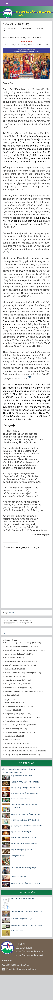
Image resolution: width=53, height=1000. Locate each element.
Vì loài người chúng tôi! (18, 876)
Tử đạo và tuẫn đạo (11, 729)
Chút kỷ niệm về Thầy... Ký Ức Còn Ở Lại (24, 820)
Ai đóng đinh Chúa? (17, 856)
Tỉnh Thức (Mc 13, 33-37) (13, 680)
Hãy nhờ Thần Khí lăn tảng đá (20, 832)
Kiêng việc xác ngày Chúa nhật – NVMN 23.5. (26, 911)
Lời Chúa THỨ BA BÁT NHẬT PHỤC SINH (25, 814)
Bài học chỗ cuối (10, 669)
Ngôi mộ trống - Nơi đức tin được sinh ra (24, 837)
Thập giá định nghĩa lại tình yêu (21, 850)
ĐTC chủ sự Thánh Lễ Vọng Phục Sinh (24, 793)
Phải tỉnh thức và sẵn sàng (14, 687)
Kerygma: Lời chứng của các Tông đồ (23, 804)
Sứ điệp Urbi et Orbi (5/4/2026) (12, 772)
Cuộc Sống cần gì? (11, 676)
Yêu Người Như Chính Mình (14, 706)
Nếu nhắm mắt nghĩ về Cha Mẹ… (16, 725)
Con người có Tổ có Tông (13, 684)
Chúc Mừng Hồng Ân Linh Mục (21, 919)
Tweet (5, 633)
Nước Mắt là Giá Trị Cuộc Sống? (16, 665)
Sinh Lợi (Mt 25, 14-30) (12, 743)
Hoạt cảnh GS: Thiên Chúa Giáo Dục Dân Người (21, 751)
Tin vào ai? (8, 710)
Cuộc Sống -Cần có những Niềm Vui (17, 646)
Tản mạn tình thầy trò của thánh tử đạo (18, 717)
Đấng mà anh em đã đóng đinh (21, 776)
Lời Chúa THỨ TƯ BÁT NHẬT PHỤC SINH (25, 782)
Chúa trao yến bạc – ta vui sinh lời (16, 747)
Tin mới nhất (26, 763)
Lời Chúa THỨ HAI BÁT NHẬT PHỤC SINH (25, 883)
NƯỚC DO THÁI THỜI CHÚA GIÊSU (23, 898)
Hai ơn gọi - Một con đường (19, 799)
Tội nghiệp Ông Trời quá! (13, 714)
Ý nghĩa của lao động (12, 721)
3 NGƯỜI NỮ (15, 808)
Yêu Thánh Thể (10, 658)
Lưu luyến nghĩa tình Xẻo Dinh (15, 732)
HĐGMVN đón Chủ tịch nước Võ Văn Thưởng (26, 925)
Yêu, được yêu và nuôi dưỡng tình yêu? (24, 868)
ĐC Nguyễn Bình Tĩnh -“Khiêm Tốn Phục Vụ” (20, 650)
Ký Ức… (7, 695)
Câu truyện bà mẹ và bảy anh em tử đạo (18, 643)
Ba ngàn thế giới (10, 702)
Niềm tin (7, 740)
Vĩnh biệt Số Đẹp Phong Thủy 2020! (17, 661)
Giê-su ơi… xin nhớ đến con (14, 654)
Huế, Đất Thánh (10, 736)
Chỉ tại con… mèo (16, 931)
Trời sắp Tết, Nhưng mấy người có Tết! (18, 755)
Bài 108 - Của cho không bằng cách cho (18, 673)
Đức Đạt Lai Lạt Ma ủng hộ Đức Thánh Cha (25, 788)
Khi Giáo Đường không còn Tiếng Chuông (19, 691)
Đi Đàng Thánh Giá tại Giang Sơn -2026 (24, 843)
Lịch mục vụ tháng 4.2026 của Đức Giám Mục (26, 826)
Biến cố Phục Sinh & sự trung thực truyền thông (18, 769)
